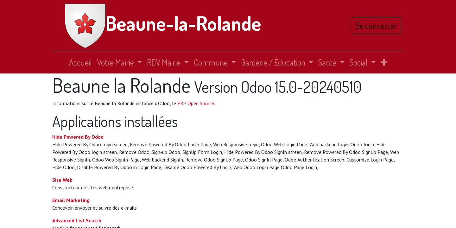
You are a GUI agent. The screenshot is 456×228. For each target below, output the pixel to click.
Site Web (62, 180)
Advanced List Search (76, 220)
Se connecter (376, 25)
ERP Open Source (195, 103)
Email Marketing (71, 200)
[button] (384, 62)
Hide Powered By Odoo (78, 137)
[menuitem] (80, 62)
